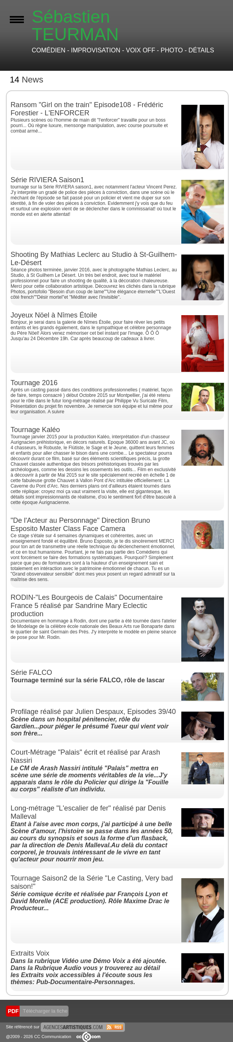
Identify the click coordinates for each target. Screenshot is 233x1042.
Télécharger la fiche (45, 1011)
